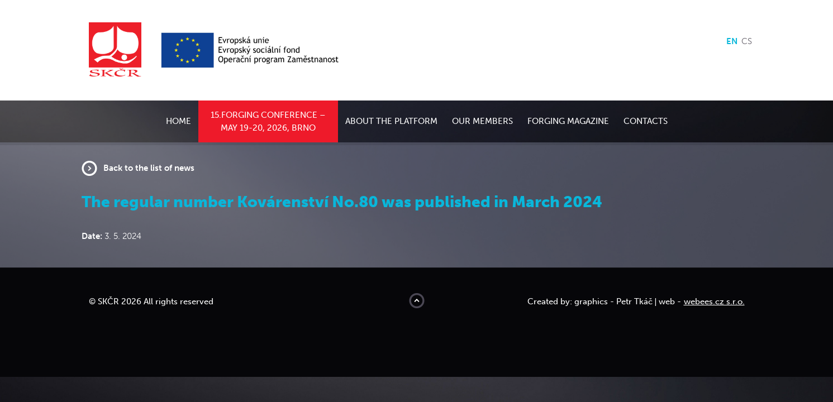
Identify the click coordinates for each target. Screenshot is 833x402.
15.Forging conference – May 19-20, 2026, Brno (268, 121)
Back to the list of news (148, 168)
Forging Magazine (568, 121)
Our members (482, 121)
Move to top (417, 300)
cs (746, 41)
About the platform (391, 121)
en (731, 41)
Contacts (645, 121)
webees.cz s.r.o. (714, 301)
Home (178, 121)
